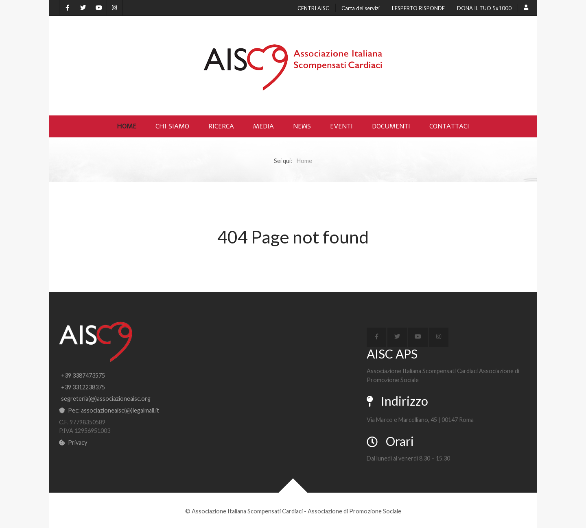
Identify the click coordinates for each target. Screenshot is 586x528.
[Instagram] (115, 7)
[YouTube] (99, 7)
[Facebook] (67, 7)
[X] (83, 7)
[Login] (527, 7)
